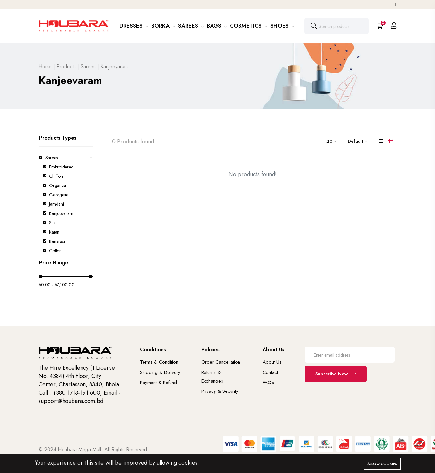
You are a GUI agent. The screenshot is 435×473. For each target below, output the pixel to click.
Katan (54, 232)
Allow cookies (382, 463)
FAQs (268, 382)
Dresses (131, 26)
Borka (161, 26)
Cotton (55, 250)
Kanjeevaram (61, 213)
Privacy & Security (219, 391)
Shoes (280, 26)
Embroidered (61, 167)
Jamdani (56, 204)
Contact (270, 372)
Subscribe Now (335, 374)
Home (45, 66)
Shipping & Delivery (160, 372)
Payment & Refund (158, 382)
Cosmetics (246, 26)
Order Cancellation (220, 362)
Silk (52, 222)
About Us (272, 362)
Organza (57, 185)
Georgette (58, 195)
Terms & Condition (159, 362)
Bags (215, 26)
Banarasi (57, 241)
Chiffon (56, 176)
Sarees (189, 26)
